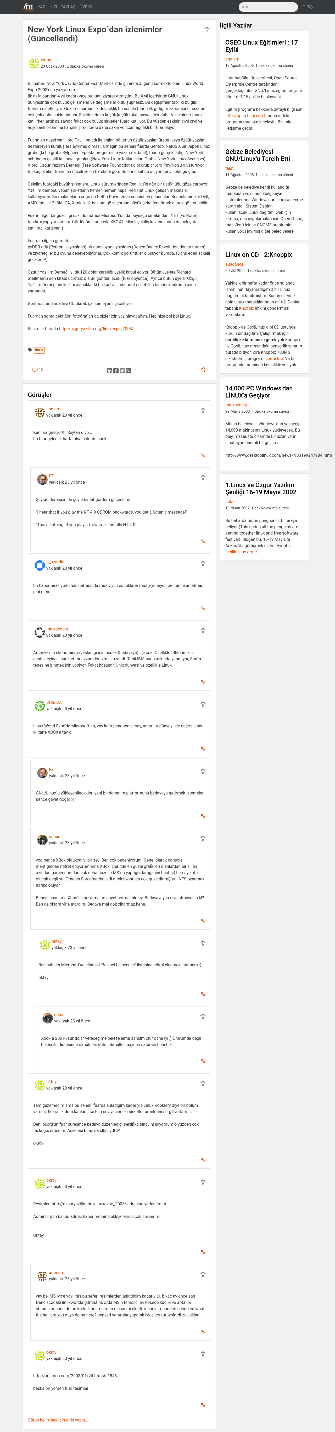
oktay (46, 59)
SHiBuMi (54, 702)
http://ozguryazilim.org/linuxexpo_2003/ (96, 328)
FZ (51, 475)
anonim (53, 408)
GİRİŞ (308, 6)
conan (54, 836)
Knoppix (246, 308)
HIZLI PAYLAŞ (62, 6)
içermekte (273, 358)
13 (37, 369)
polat (230, 501)
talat (229, 168)
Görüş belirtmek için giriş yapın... (58, 1420)
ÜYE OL (86, 6)
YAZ (41, 6)
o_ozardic (55, 561)
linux (39, 350)
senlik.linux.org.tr (241, 551)
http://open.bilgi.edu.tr (246, 115)
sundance (234, 264)
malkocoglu (57, 629)
